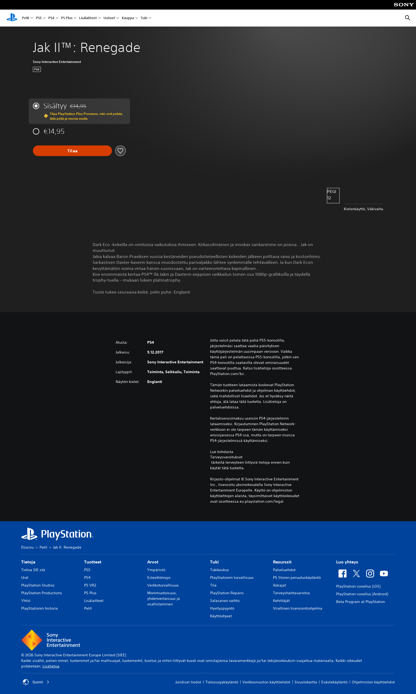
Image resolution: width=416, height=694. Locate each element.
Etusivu (27, 547)
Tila (213, 585)
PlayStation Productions (41, 592)
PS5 (39, 18)
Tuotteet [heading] (92, 561)
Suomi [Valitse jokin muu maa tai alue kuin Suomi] (36, 682)
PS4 (51, 18)
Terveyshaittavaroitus (291, 592)
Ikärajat (279, 585)
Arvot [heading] (152, 561)
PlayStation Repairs (227, 592)
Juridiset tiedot (188, 682)
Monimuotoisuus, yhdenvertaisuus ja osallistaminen (163, 598)
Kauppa (128, 18)
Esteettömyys (159, 577)
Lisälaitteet (88, 18)
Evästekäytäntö (334, 682)
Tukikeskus (219, 569)
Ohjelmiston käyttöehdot (373, 682)
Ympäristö (156, 569)
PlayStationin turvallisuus (232, 577)
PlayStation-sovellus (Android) (362, 594)
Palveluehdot (284, 569)
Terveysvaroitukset (226, 457)
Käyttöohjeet (221, 616)
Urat (24, 577)
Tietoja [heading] (28, 561)
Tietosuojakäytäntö (221, 682)
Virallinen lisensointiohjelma (297, 608)
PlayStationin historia (39, 608)
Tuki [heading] (214, 561)
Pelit (25, 18)
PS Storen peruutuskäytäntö (297, 577)
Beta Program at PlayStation (360, 601)
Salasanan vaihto (225, 600)
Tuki (144, 18)
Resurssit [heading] (282, 561)
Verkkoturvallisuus (163, 585)
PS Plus (66, 18)
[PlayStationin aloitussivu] (12, 18)
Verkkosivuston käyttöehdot (266, 682)
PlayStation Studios (38, 585)
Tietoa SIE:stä (33, 569)
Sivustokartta (305, 682)
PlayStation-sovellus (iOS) (358, 586)
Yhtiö (25, 600)
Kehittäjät (281, 600)
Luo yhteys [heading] (347, 561)
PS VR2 (90, 585)
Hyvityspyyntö (222, 608)
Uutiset (109, 18)
